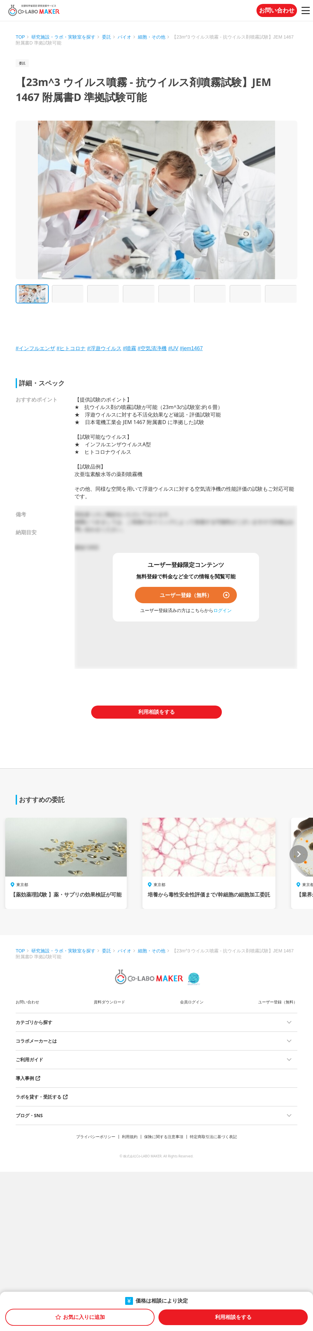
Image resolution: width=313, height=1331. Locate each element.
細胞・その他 (151, 37)
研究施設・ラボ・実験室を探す (63, 37)
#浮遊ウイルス (104, 348)
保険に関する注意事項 (163, 1136)
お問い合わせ (276, 10)
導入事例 (25, 1078)
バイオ (124, 37)
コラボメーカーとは (36, 1041)
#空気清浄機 (152, 348)
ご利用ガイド (29, 1059)
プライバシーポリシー (95, 1136)
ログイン (222, 610)
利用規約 (130, 1136)
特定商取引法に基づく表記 (213, 1136)
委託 (106, 37)
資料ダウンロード (109, 1002)
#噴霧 (129, 348)
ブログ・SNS (29, 1115)
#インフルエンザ (35, 348)
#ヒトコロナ (71, 348)
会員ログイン (192, 1002)
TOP (20, 37)
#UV (173, 348)
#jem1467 (191, 348)
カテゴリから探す (34, 1022)
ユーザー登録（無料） (186, 595)
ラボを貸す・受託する (38, 1097)
